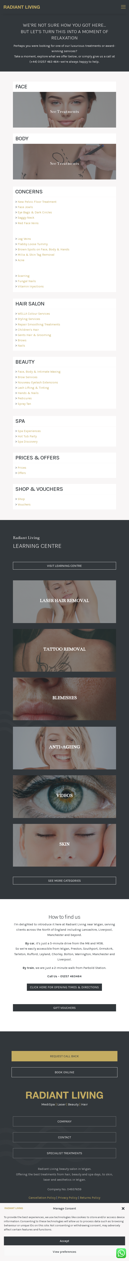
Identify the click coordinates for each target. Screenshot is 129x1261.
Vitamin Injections (31, 286)
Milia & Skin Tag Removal (36, 254)
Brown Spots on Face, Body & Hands (43, 249)
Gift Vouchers (64, 1008)
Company (64, 1121)
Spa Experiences (29, 431)
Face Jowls (25, 207)
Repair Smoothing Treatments (39, 324)
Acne (21, 260)
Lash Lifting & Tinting (33, 388)
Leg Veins (24, 239)
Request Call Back (64, 1056)
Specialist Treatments (64, 1153)
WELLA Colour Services (34, 313)
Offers (22, 473)
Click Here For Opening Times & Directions (64, 987)
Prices (22, 467)
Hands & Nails (28, 393)
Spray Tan (24, 404)
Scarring (24, 276)
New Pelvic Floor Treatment (37, 202)
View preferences (64, 1252)
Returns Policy (90, 1197)
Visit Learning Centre (64, 566)
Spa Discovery (27, 441)
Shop (21, 499)
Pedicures (25, 398)
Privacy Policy (67, 1197)
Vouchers (24, 504)
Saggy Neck (26, 217)
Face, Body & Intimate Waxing (39, 371)
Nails (21, 345)
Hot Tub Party (27, 436)
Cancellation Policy (42, 1197)
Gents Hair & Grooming (34, 335)
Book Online (64, 1072)
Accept (64, 1241)
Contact (64, 1137)
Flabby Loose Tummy (33, 244)
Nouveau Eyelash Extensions (38, 382)
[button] (123, 1208)
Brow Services (27, 377)
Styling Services (29, 319)
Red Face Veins (28, 223)
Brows (22, 340)
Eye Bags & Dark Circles (35, 212)
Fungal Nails (27, 281)
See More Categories (64, 880)
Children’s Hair (28, 330)
